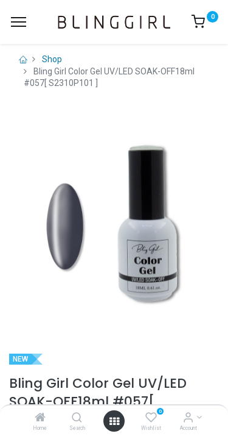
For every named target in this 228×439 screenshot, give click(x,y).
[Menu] (18, 22)
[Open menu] (114, 421)
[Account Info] (188, 418)
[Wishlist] (151, 418)
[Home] (40, 418)
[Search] (77, 418)
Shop (52, 59)
